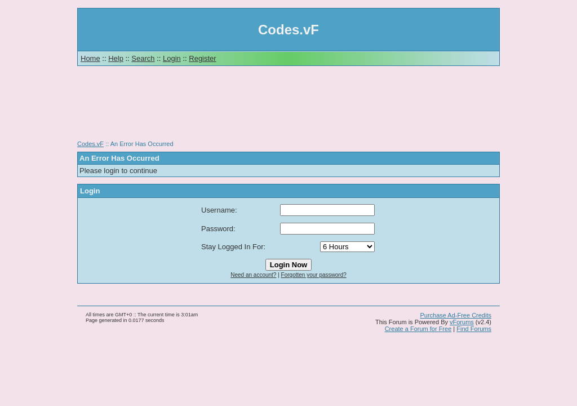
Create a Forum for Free (418, 328)
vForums (462, 322)
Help (115, 58)
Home (90, 58)
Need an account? (253, 275)
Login (172, 58)
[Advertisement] (288, 107)
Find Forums (473, 328)
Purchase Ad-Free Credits (455, 315)
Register (202, 58)
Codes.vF (90, 143)
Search (142, 58)
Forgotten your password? (314, 275)
